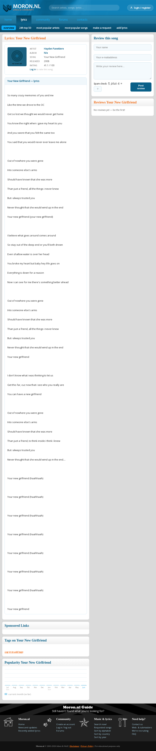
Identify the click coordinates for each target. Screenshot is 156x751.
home (8, 19)
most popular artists (47, 28)
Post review (141, 87)
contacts (82, 19)
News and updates (27, 727)
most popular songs (76, 28)
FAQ (134, 733)
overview (8, 28)
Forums (60, 730)
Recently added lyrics (29, 730)
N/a (46, 52)
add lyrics (121, 28)
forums (63, 19)
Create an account (65, 724)
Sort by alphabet (102, 730)
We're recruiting (140, 730)
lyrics (24, 19)
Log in (33, 69)
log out (67, 727)
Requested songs (102, 727)
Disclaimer (74, 746)
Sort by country (102, 733)
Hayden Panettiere (54, 48)
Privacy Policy (87, 746)
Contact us (137, 724)
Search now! (100, 724)
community (43, 19)
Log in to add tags (14, 652)
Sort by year (100, 737)
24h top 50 (25, 28)
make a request (102, 28)
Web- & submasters (142, 727)
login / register (140, 7)
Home (21, 724)
